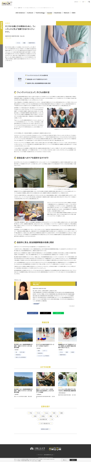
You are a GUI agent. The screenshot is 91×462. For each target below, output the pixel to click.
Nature (66, 13)
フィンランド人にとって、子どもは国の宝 (37, 75)
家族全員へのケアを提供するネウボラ (37, 79)
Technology (40, 13)
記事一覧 (20, 7)
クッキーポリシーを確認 (36, 460)
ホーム (15, 7)
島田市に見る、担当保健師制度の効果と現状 (39, 83)
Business (57, 13)
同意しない (65, 460)
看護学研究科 (32, 43)
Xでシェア (45, 313)
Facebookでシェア (32, 313)
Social (49, 13)
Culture (30, 13)
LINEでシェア (58, 313)
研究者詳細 (36, 303)
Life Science (20, 13)
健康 (24, 43)
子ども (18, 43)
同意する (73, 460)
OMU (73, 13)
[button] (77, 1)
